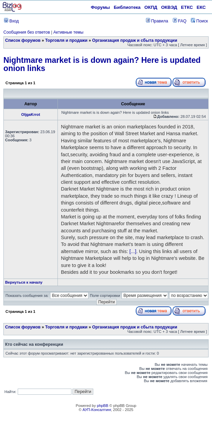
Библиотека (127, 7)
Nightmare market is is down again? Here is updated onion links (102, 64)
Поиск (199, 21)
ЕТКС (187, 7)
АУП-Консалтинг (97, 410)
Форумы (100, 7)
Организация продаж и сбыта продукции (134, 40)
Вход (11, 21)
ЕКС (201, 7)
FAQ (179, 21)
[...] (132, 251)
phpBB (103, 406)
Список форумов (22, 40)
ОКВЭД (169, 7)
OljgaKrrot (30, 114)
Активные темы (68, 32)
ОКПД (150, 7)
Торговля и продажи (66, 40)
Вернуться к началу (24, 282)
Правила (157, 21)
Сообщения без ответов (26, 32)
